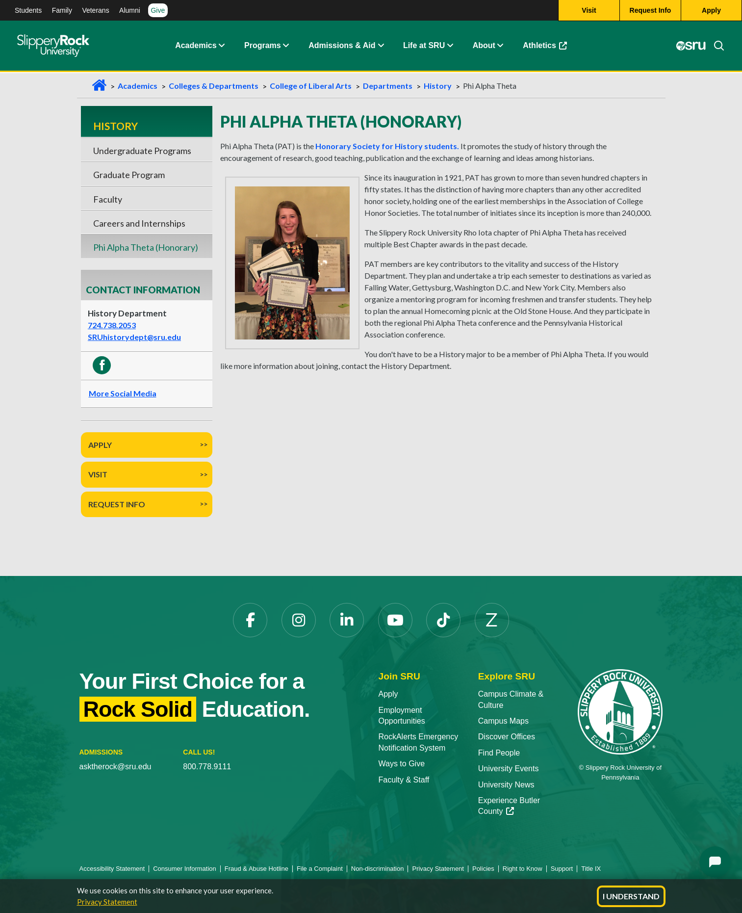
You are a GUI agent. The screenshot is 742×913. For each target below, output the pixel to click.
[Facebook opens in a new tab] (250, 620)
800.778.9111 (207, 766)
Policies (483, 868)
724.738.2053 (112, 325)
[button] (221, 46)
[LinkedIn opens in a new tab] (347, 620)
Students (28, 10)
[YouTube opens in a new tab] (395, 620)
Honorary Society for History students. (387, 146)
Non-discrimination (377, 868)
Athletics (549, 48)
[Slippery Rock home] (53, 47)
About (484, 46)
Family (62, 10)
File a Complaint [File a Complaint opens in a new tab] (320, 868)
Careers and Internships (139, 223)
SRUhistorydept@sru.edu (134, 336)
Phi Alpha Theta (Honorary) (145, 247)
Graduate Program (129, 174)
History (438, 85)
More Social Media (122, 393)
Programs (262, 46)
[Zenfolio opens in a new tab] (492, 620)
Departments (387, 85)
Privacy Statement (107, 901)
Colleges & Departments (213, 85)
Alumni (129, 10)
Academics (196, 46)
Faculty (107, 199)
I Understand (631, 896)
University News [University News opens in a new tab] (506, 785)
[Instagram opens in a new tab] (298, 620)
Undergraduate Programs (142, 150)
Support (562, 868)
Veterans (95, 10)
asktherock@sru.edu (115, 766)
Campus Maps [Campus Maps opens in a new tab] (503, 721)
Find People (499, 753)
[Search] (715, 46)
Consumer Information (184, 868)
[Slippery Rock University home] (620, 711)
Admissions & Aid (341, 46)
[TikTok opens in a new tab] (443, 620)
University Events (508, 768)
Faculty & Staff (403, 780)
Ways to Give (401, 763)
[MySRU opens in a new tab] (691, 46)
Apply (100, 444)
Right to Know (522, 868)
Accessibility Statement (112, 868)
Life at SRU (424, 46)
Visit (97, 474)
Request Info (116, 504)
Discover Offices (506, 736)
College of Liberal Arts (311, 85)
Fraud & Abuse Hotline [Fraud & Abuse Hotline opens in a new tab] (256, 868)
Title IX (591, 868)
